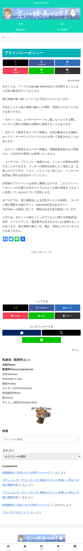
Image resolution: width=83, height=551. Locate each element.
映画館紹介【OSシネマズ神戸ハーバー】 (26, 472)
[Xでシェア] (15, 63)
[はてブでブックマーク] (67, 63)
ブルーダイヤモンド (14, 512)
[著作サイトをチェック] (21, 333)
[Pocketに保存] (15, 71)
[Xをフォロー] (61, 333)
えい (57, 472)
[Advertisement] (41, 275)
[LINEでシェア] (41, 71)
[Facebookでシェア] (41, 63)
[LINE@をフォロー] (41, 340)
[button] (67, 71)
